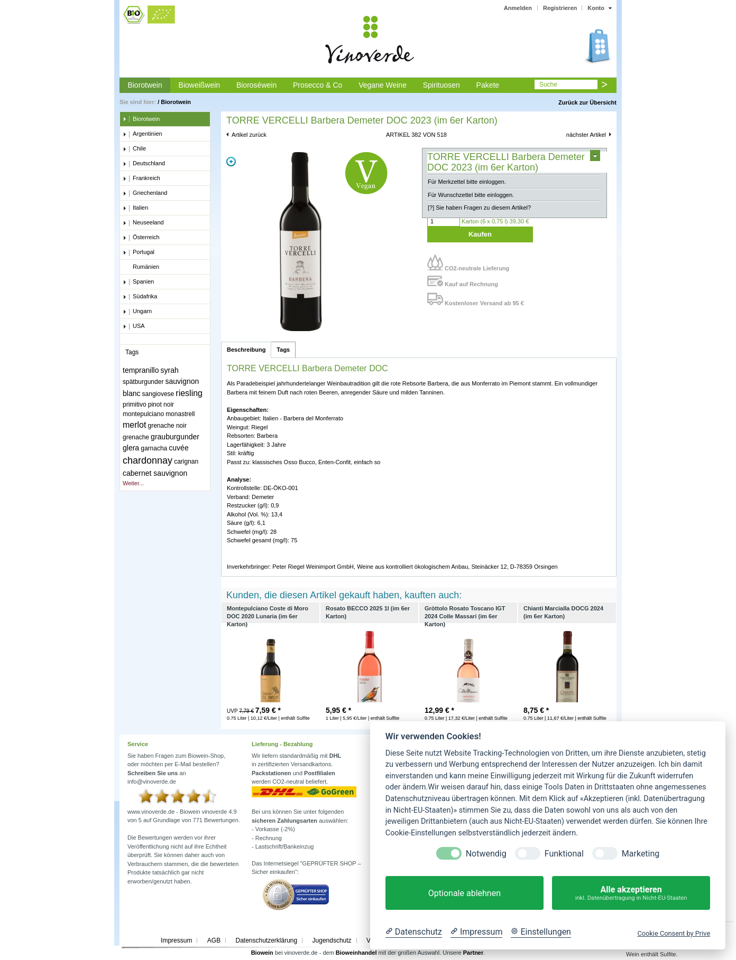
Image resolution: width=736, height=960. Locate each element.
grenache (136, 437)
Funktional (564, 854)
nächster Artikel (586, 134)
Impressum (176, 940)
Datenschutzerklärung (266, 940)
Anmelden (518, 8)
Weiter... (133, 483)
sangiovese (158, 394)
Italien (135, 208)
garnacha (154, 448)
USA (134, 326)
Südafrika (140, 296)
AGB (213, 940)
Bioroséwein (256, 85)
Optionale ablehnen (464, 893)
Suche (548, 84)
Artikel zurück (249, 134)
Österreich (141, 237)
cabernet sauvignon (155, 473)
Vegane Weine (382, 85)
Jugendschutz (332, 940)
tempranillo (141, 370)
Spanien (138, 282)
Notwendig (486, 854)
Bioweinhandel (356, 952)
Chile (134, 149)
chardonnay (147, 460)
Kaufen (480, 234)
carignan (186, 461)
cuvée (178, 448)
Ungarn (137, 311)
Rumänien (141, 267)
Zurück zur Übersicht (587, 102)
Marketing (640, 854)
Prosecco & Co (317, 85)
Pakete (488, 85)
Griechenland (145, 193)
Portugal (138, 252)
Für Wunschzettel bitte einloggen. (471, 195)
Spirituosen (441, 85)
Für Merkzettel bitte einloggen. (467, 181)
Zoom (231, 161)
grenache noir (167, 425)
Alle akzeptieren (631, 893)
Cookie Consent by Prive (673, 933)
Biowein (262, 952)
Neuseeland (143, 223)
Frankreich (141, 178)
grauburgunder (175, 436)
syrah (170, 370)
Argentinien (142, 134)
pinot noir (161, 404)
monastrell (180, 414)
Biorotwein (144, 85)
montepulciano (143, 414)
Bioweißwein (199, 85)
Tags (283, 349)
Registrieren (560, 8)
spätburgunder (143, 381)
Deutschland (144, 163)
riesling (189, 393)
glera (131, 448)
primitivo (134, 404)
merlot (134, 424)
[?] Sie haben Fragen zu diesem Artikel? (479, 207)
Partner (473, 952)
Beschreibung (246, 349)
